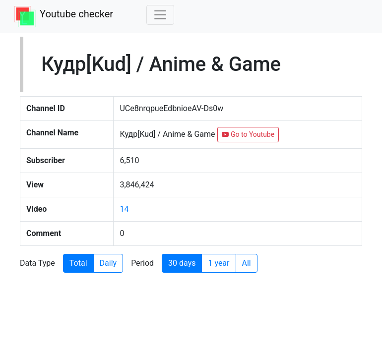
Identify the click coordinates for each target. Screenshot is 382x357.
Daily (108, 263)
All (246, 263)
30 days (181, 263)
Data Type (37, 263)
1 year (218, 263)
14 (124, 209)
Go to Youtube (248, 134)
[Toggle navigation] (160, 15)
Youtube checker (76, 14)
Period (142, 263)
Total (78, 263)
